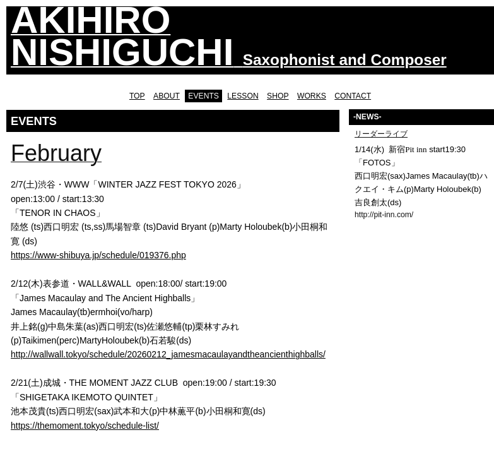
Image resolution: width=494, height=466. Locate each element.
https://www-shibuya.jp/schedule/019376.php (98, 255)
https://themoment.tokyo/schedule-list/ (85, 426)
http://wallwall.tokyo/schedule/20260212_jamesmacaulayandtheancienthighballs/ (168, 354)
